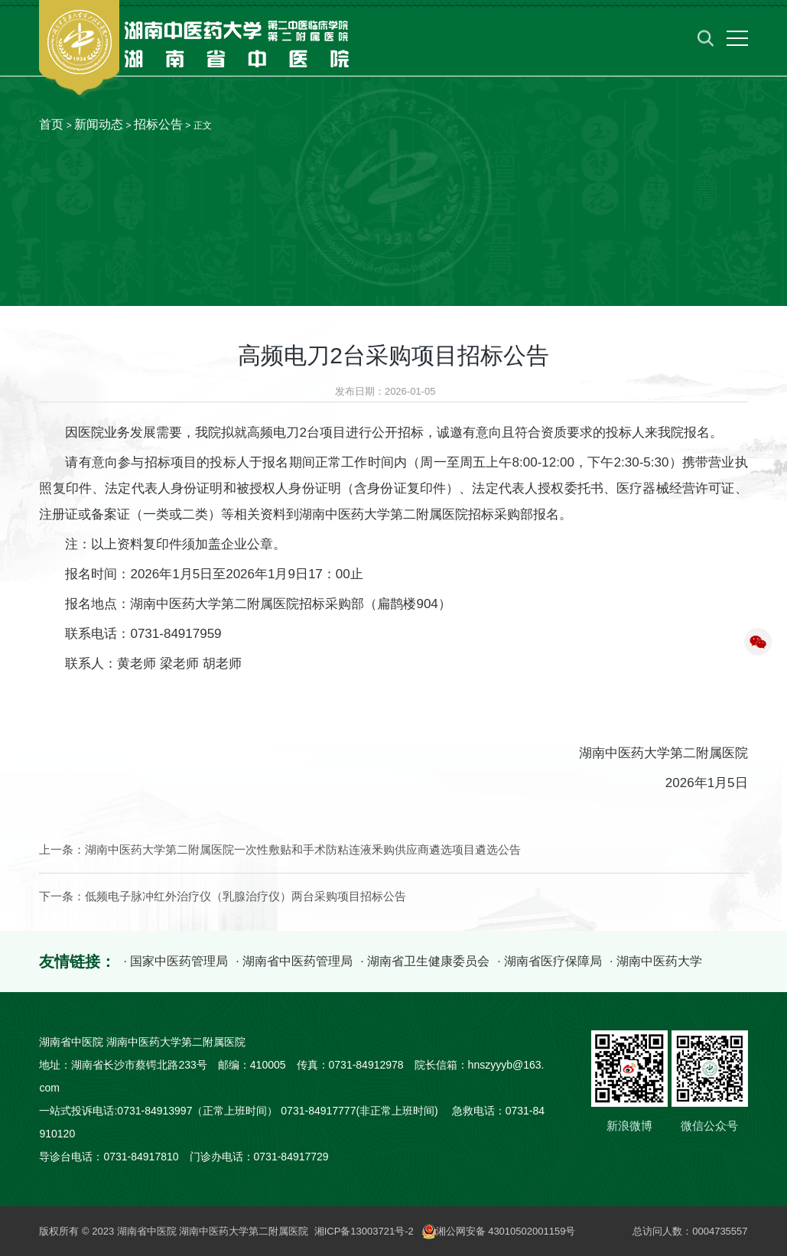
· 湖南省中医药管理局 (294, 961)
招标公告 (158, 124)
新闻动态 (98, 124)
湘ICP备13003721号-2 (364, 1231)
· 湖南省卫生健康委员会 (424, 961)
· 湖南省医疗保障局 (549, 961)
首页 (51, 124)
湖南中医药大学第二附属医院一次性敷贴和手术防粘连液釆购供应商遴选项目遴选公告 (303, 850)
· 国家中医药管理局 (175, 961)
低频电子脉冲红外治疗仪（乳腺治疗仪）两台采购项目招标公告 (245, 896)
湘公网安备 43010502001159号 (499, 1231)
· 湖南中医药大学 (656, 961)
